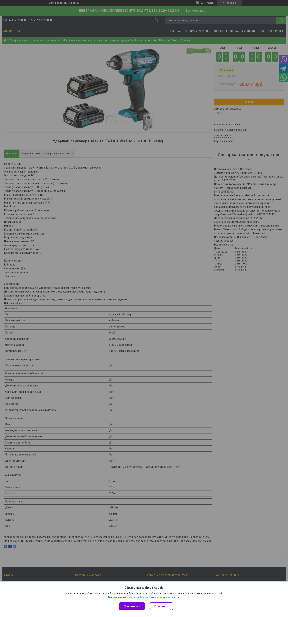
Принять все (132, 606)
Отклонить (161, 606)
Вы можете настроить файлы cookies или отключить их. (142, 597)
